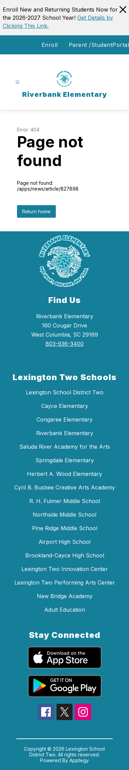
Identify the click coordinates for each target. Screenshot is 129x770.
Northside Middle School (64, 514)
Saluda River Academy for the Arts (64, 446)
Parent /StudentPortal (99, 44)
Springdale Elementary (64, 460)
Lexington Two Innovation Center (64, 569)
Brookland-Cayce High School (64, 555)
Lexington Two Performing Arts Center (64, 582)
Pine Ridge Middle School (64, 528)
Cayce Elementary (64, 405)
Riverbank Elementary (64, 433)
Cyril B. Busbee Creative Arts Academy (64, 487)
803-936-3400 (65, 343)
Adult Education (64, 609)
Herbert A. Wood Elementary (64, 473)
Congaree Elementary (64, 419)
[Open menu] (17, 82)
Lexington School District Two (64, 392)
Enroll (50, 44)
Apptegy (79, 760)
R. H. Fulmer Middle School (64, 501)
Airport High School (64, 541)
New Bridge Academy (65, 596)
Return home (36, 211)
